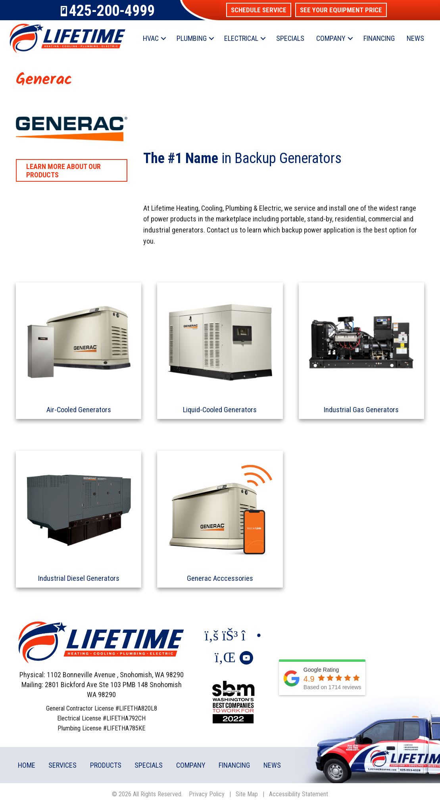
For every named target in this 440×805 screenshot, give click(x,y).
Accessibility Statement (298, 793)
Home (26, 764)
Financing (379, 38)
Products (105, 764)
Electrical (241, 38)
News (415, 38)
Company (331, 38)
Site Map (247, 793)
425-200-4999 (112, 10)
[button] (258, 10)
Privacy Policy (207, 793)
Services (62, 764)
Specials (290, 38)
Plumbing (192, 38)
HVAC (151, 38)
